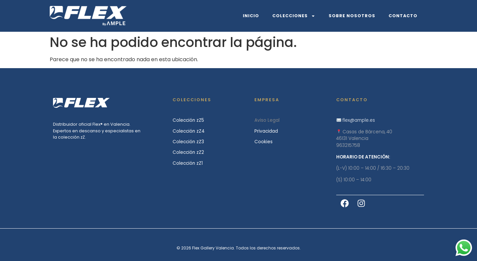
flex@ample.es (359, 120)
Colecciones (293, 16)
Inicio (251, 16)
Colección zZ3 (188, 142)
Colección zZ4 (189, 131)
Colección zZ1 (188, 163)
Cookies (263, 142)
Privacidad (266, 131)
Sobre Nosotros (352, 16)
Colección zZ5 (188, 120)
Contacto (403, 16)
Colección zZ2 (188, 152)
